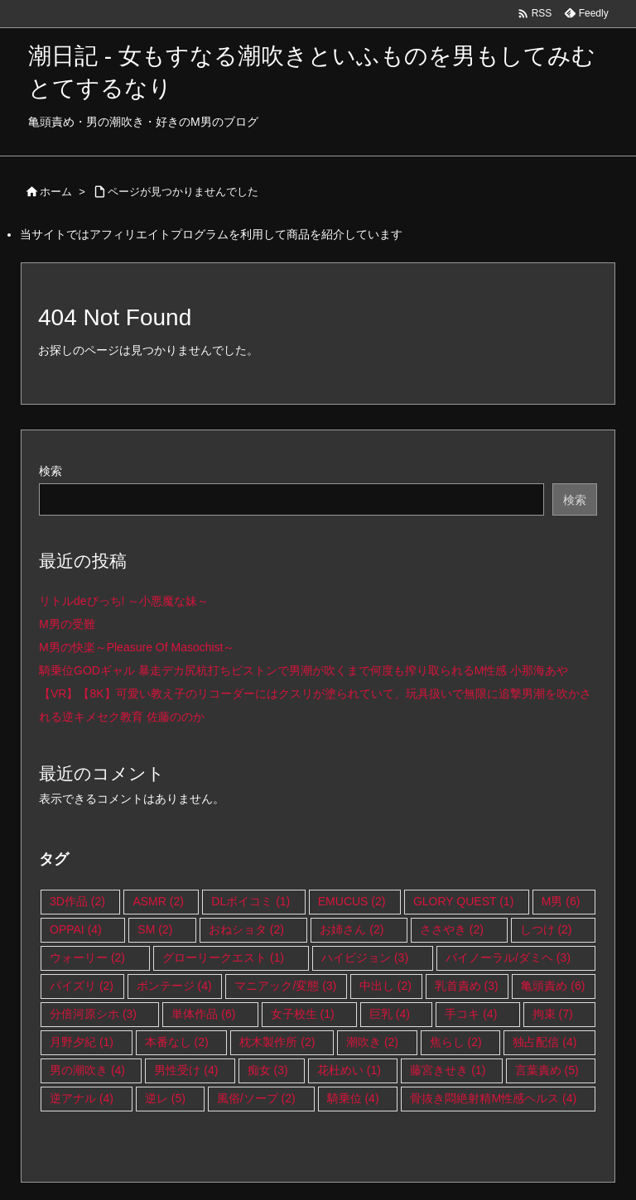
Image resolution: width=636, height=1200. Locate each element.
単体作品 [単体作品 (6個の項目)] (203, 1013)
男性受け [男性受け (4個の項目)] (186, 1070)
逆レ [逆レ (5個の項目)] (165, 1098)
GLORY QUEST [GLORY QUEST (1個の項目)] (463, 901)
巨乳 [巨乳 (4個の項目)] (389, 1013)
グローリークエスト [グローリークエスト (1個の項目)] (223, 957)
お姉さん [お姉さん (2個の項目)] (351, 929)
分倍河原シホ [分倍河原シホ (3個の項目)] (93, 1013)
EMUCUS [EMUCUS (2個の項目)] (352, 901)
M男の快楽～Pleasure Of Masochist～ (137, 647)
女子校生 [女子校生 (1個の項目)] (303, 1013)
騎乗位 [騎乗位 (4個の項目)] (353, 1098)
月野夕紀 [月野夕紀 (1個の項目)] (81, 1042)
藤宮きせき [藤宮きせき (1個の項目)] (447, 1070)
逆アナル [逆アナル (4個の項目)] (81, 1098)
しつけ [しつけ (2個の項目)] (546, 929)
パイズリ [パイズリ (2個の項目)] (81, 985)
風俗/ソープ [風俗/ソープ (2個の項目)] (256, 1098)
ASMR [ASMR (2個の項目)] (157, 901)
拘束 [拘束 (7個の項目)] (552, 1013)
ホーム (56, 191)
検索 (50, 471)
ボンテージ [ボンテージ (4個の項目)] (174, 985)
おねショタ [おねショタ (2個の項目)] (246, 929)
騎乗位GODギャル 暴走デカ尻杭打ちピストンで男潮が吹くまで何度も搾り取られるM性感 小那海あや (303, 670)
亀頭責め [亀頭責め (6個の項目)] (553, 985)
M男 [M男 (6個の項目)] (561, 901)
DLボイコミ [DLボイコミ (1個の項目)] (250, 901)
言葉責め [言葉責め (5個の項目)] (547, 1070)
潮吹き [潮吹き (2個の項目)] (372, 1042)
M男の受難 (67, 624)
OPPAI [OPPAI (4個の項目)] (76, 929)
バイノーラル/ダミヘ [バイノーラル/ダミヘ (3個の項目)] (508, 957)
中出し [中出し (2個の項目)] (385, 985)
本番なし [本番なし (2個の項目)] (177, 1042)
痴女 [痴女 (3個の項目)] (268, 1070)
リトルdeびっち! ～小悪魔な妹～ (124, 600)
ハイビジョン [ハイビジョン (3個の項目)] (364, 957)
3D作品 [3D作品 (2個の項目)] (77, 901)
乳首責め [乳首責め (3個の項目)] (467, 985)
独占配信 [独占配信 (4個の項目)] (544, 1042)
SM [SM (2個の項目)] (154, 929)
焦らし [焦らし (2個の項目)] (456, 1042)
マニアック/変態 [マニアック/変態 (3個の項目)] (285, 985)
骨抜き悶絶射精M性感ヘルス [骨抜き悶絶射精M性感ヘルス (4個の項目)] (493, 1098)
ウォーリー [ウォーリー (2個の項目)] (87, 957)
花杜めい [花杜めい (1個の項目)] (349, 1070)
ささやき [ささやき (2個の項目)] (452, 929)
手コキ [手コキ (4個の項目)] (471, 1013)
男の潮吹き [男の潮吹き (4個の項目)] (87, 1070)
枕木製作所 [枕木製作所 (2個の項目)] (277, 1042)
